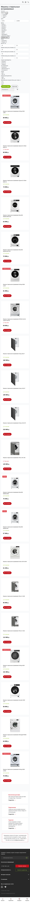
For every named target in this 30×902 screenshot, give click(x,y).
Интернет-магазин (5, 874)
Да (3, 72)
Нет (3, 74)
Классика (4, 40)
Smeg (3, 31)
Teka (3, 32)
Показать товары (6, 86)
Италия (4, 61)
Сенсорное (5, 70)
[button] (15, 879)
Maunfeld (4, 30)
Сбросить (3, 12)
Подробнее (12, 800)
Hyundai (4, 25)
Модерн (4, 41)
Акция (3, 17)
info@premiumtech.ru (19, 840)
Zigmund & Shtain (6, 35)
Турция (4, 64)
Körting (4, 28)
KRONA (4, 27)
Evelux (4, 24)
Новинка (4, 15)
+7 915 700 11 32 (5, 866)
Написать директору (22, 870)
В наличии (4, 14)
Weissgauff (4, 34)
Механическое (6, 68)
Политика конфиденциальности (8, 893)
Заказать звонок (22, 866)
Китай (4, 62)
